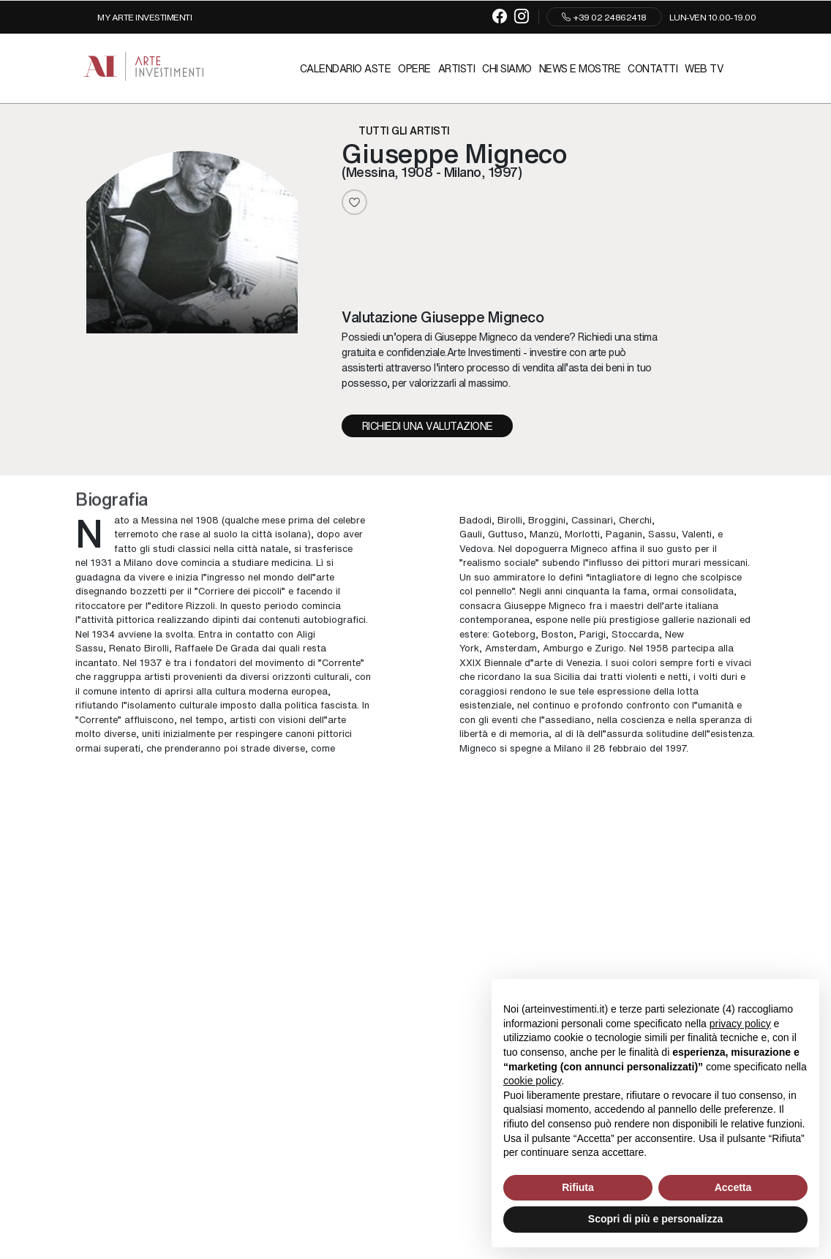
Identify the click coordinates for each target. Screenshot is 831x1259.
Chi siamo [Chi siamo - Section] (507, 68)
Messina (159, 519)
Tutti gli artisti (404, 130)
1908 (207, 519)
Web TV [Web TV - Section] (704, 68)
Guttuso (506, 534)
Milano (138, 562)
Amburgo (563, 648)
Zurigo (609, 648)
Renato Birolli (139, 648)
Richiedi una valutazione (427, 425)
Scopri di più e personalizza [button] (655, 1219)
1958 (657, 648)
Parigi (592, 633)
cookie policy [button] (532, 1080)
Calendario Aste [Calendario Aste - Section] (345, 68)
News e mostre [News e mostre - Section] (580, 68)
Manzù (544, 534)
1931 (101, 562)
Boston (557, 633)
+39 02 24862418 (604, 17)
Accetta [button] (733, 1187)
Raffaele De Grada (217, 648)
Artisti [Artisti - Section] (456, 68)
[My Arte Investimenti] (133, 17)
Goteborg (513, 633)
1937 (151, 662)
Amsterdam (511, 648)
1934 (103, 633)
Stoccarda (635, 633)
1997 (676, 747)
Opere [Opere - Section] (414, 68)
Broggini (546, 519)
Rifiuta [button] (578, 1187)
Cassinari (592, 519)
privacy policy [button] (740, 1023)
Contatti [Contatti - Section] (652, 68)
